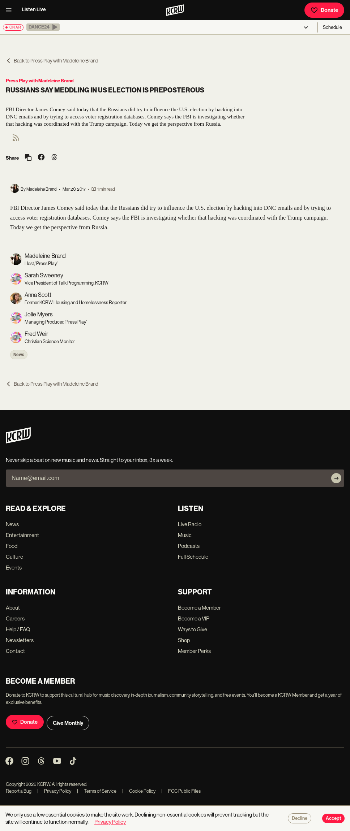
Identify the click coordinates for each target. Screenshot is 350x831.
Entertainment (22, 535)
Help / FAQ (18, 629)
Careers (15, 618)
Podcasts (189, 546)
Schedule (332, 27)
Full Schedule (193, 557)
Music (185, 535)
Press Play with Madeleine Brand (40, 80)
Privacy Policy (54, 791)
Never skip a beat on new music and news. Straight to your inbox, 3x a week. (89, 460)
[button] (43, 27)
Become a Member (199, 608)
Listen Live (34, 10)
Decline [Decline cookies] (299, 818)
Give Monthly (68, 723)
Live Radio (189, 524)
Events (14, 567)
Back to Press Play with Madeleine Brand (52, 61)
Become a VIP (193, 618)
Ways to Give (192, 629)
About (13, 608)
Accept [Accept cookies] (333, 818)
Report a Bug (18, 791)
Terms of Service (96, 791)
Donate (324, 10)
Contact (15, 651)
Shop (184, 640)
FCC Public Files (181, 791)
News (18, 354)
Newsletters (20, 640)
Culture (14, 557)
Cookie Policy (138, 791)
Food (11, 546)
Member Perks (194, 651)
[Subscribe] (336, 478)
